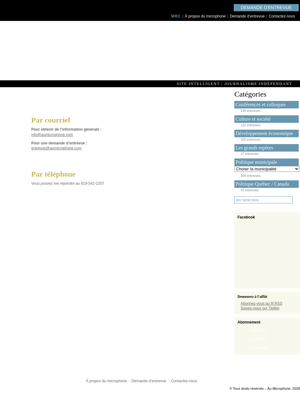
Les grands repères (254, 147)
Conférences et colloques (261, 104)
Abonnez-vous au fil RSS (261, 303)
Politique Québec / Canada (262, 184)
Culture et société (253, 119)
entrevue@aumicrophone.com (56, 148)
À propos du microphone (205, 16)
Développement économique (264, 133)
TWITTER (258, 330)
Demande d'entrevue (266, 7)
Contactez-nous (282, 16)
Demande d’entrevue (247, 16)
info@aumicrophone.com (52, 135)
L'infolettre (258, 348)
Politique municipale (256, 162)
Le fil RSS (258, 339)
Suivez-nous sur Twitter (260, 308)
